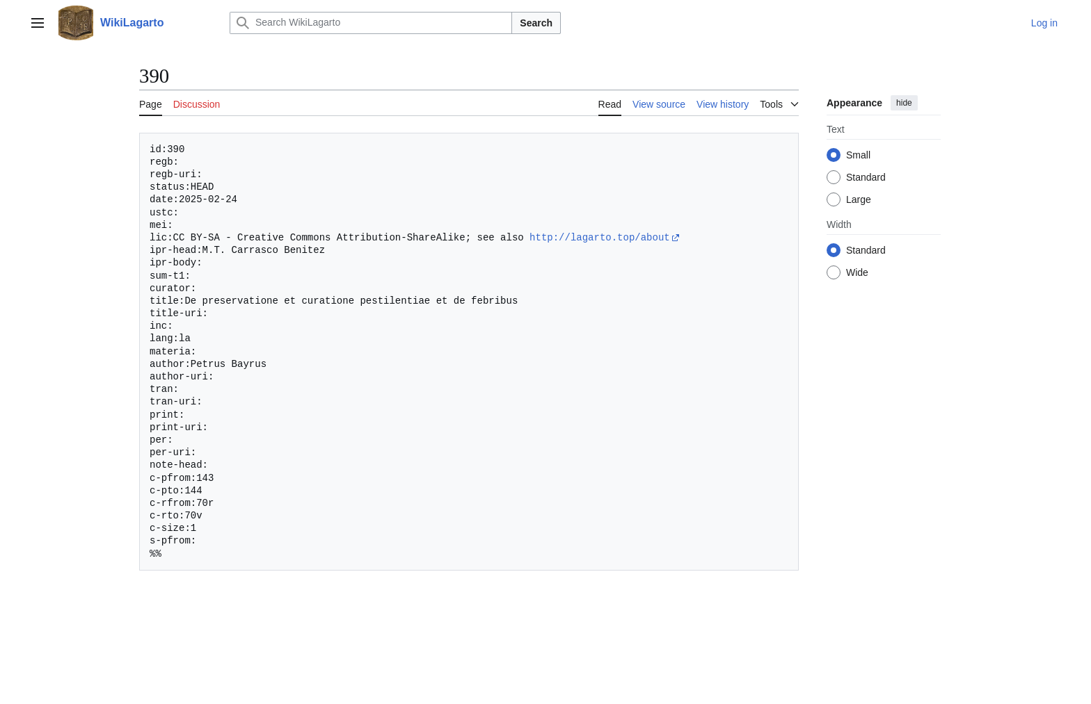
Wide (857, 272)
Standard (866, 177)
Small (858, 155)
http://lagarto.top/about (599, 237)
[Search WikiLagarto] (371, 23)
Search (536, 22)
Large (858, 199)
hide (904, 103)
